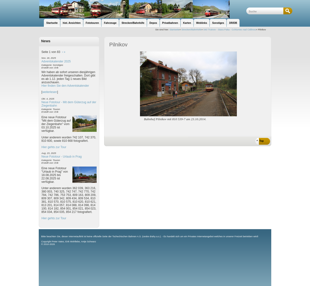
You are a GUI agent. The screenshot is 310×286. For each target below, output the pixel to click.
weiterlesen (49, 92)
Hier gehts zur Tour (53, 147)
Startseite (174, 29)
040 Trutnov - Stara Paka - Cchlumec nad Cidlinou (229, 29)
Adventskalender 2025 (56, 61)
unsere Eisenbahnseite (142, 9)
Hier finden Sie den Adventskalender (65, 85)
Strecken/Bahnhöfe (191, 29)
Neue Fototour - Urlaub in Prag (61, 156)
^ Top (260, 141)
